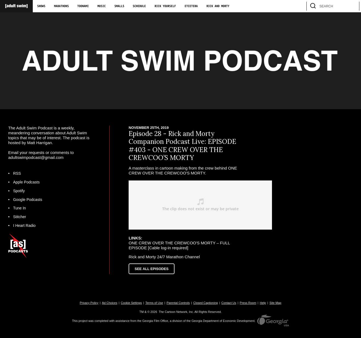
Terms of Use (154, 302)
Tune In (19, 208)
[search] (352, 6)
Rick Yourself (165, 6)
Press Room (248, 302)
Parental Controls (178, 302)
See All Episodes (151, 269)
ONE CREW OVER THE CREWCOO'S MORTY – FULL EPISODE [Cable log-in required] (179, 245)
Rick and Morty (217, 6)
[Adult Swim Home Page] (16, 6)
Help (263, 302)
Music (101, 6)
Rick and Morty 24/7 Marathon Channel (164, 256)
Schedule (139, 6)
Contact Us (228, 302)
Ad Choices (109, 302)
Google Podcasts (27, 199)
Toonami (83, 6)
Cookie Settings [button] (131, 302)
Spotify (19, 191)
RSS (17, 173)
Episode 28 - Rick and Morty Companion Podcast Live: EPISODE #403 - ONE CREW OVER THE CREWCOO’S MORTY (182, 145)
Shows (41, 6)
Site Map (275, 302)
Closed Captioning (205, 302)
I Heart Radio (24, 225)
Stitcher (19, 217)
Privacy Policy (89, 302)
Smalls (119, 6)
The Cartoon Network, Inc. (176, 311)
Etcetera (191, 6)
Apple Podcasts (26, 182)
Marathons (61, 6)
